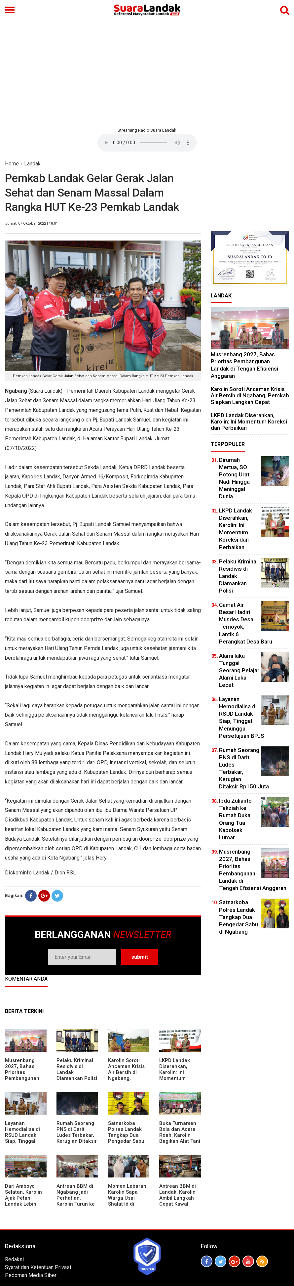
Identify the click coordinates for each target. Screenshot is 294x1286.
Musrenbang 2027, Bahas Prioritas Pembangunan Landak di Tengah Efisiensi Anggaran (24, 1078)
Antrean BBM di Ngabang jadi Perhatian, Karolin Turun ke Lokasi (75, 1198)
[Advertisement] (147, 72)
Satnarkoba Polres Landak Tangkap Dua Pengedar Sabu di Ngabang (126, 1135)
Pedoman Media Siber (30, 1275)
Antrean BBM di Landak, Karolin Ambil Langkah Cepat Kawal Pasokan (177, 1198)
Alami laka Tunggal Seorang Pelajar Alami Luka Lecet (239, 670)
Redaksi (14, 1259)
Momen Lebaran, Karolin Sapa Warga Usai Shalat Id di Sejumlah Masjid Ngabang (128, 1201)
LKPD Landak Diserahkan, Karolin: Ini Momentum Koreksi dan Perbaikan (174, 1075)
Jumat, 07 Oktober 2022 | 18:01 (31, 223)
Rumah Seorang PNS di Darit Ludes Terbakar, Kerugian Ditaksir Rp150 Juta (76, 1135)
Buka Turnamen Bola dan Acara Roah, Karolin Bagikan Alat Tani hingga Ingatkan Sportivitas (179, 1138)
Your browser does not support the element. (147, 143)
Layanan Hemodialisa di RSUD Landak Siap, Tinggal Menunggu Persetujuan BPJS (22, 1141)
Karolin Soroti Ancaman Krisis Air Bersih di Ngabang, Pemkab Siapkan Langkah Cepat (127, 1075)
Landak (32, 163)
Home (12, 163)
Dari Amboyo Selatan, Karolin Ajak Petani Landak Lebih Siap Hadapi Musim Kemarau (24, 1201)
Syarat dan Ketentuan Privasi (38, 1267)
